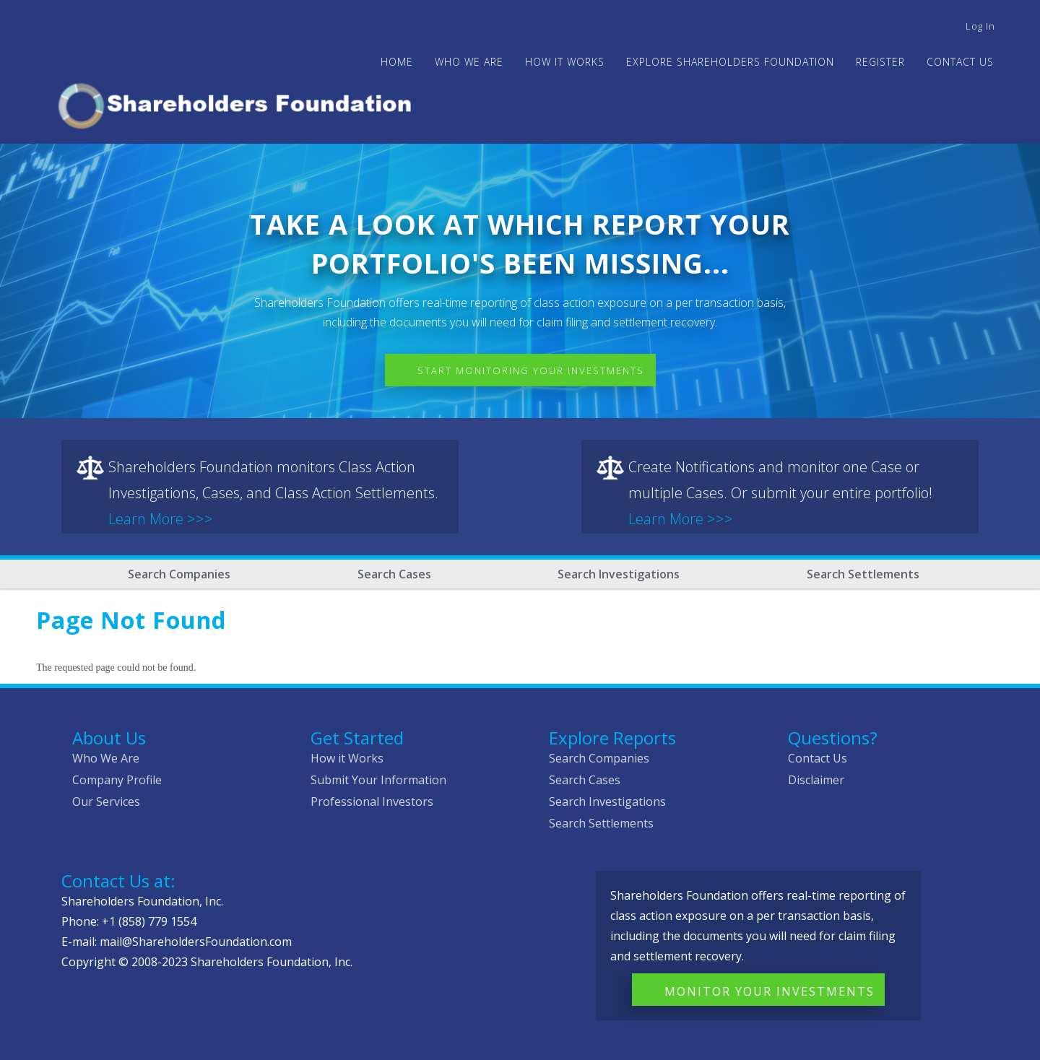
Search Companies (179, 574)
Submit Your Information (378, 780)
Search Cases (394, 574)
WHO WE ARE (469, 62)
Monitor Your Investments (769, 991)
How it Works (347, 758)
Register (880, 62)
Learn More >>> (160, 519)
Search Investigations (619, 574)
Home (397, 62)
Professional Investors (372, 801)
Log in (980, 25)
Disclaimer (816, 780)
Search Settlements (863, 574)
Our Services (106, 801)
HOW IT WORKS (564, 62)
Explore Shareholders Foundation (730, 62)
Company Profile (117, 780)
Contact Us (960, 62)
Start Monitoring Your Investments (530, 370)
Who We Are (105, 758)
